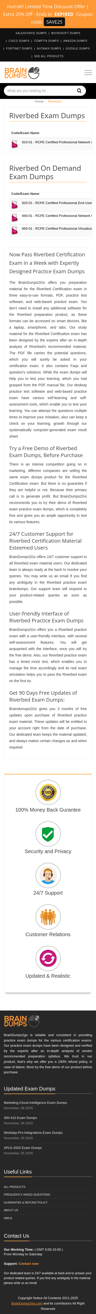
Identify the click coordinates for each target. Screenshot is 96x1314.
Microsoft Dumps (66, 33)
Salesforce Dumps (31, 33)
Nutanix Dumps (49, 48)
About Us (11, 1210)
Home (39, 101)
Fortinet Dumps (19, 48)
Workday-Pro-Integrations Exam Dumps (33, 1133)
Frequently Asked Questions (27, 1194)
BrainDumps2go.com (26, 1303)
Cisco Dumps (19, 40)
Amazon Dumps (75, 40)
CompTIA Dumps (46, 40)
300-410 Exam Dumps (20, 1118)
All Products (14, 1186)
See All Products (49, 56)
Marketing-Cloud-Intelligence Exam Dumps (35, 1103)
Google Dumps (78, 48)
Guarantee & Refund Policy (26, 1202)
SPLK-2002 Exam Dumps (23, 1148)
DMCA (8, 1218)
